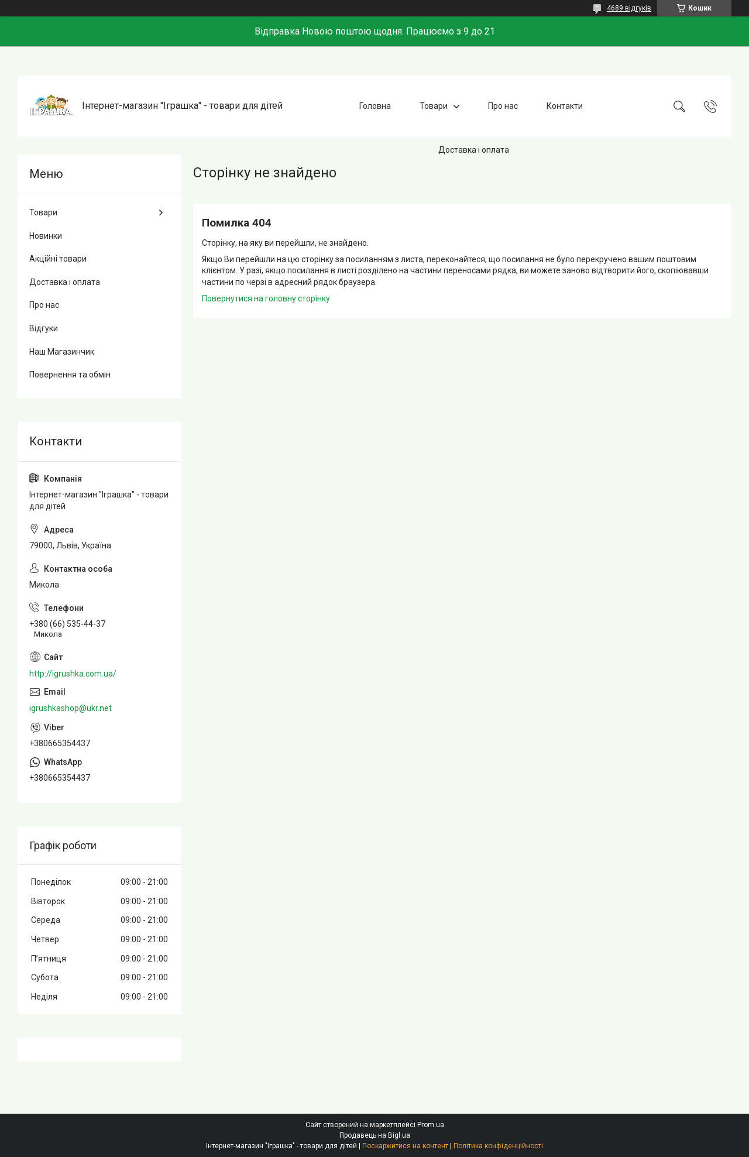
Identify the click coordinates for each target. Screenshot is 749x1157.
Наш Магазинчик (61, 351)
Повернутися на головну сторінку (266, 298)
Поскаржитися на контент (405, 1146)
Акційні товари (58, 258)
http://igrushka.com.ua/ (72, 673)
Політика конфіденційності (498, 1146)
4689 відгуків (629, 8)
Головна (375, 106)
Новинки (45, 236)
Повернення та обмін (70, 374)
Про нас (503, 106)
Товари (434, 106)
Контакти (565, 106)
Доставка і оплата (473, 150)
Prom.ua (430, 1125)
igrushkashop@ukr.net (70, 708)
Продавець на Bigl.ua (374, 1135)
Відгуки (43, 328)
